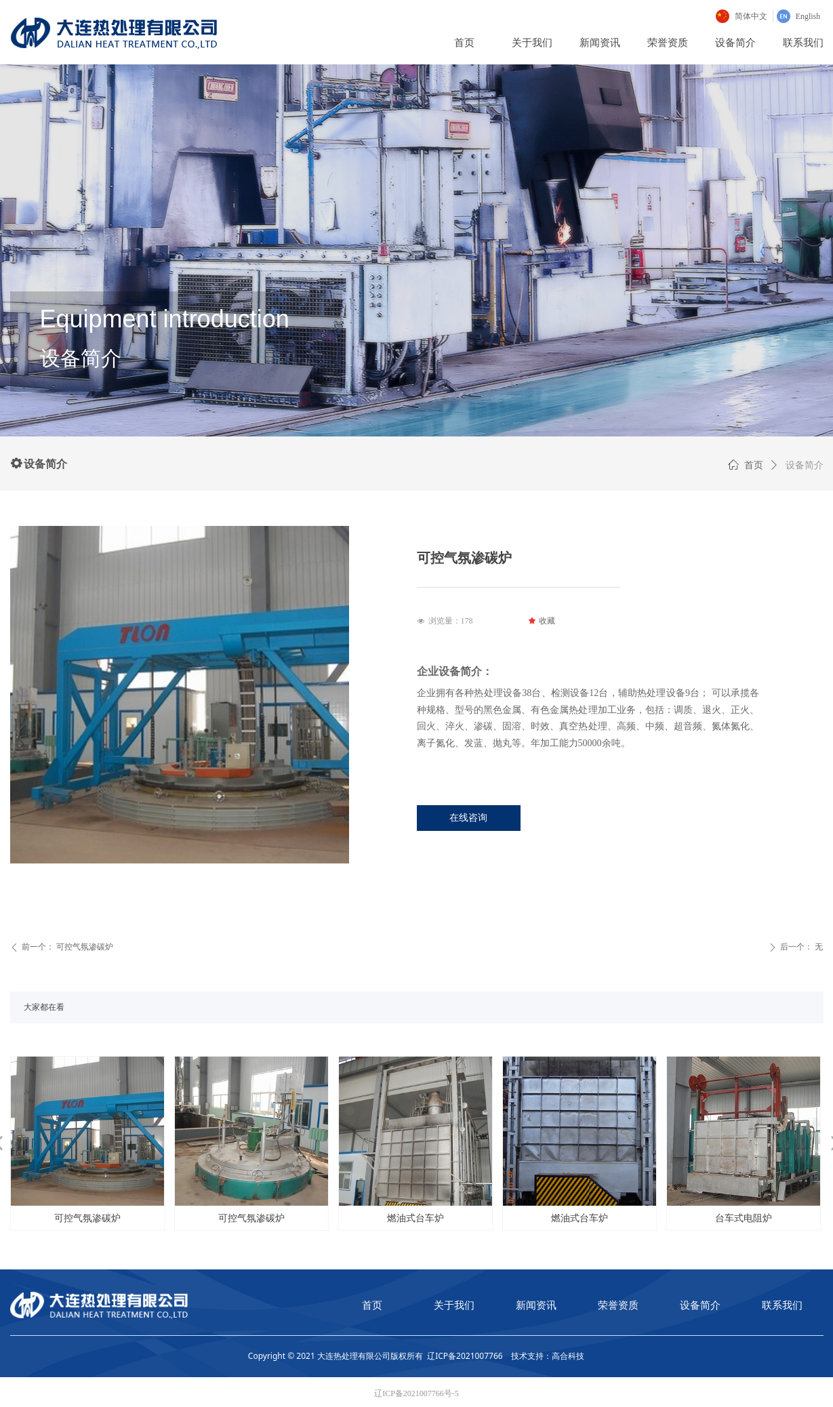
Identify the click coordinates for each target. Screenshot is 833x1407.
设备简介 (805, 465)
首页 (753, 465)
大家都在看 (44, 1007)
